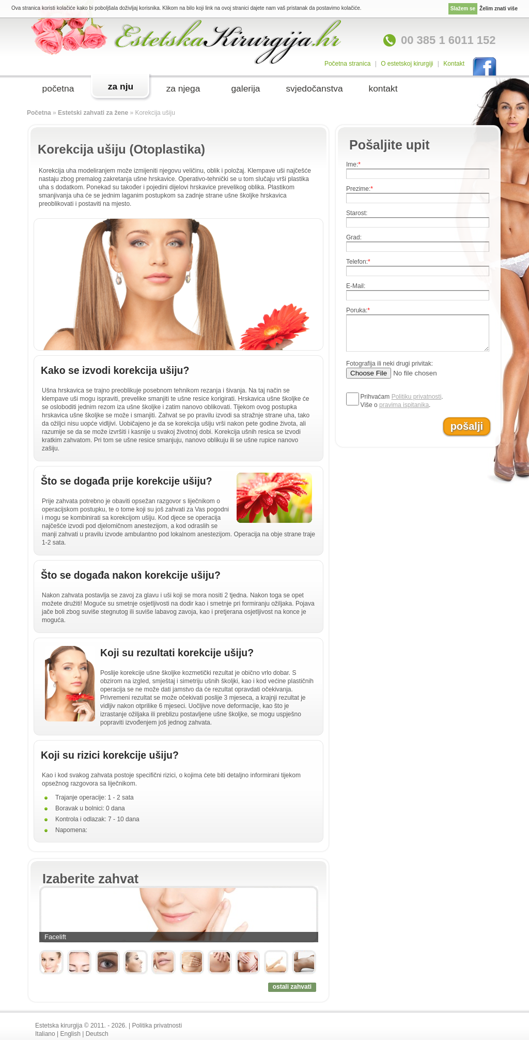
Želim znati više (498, 8)
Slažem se (462, 8)
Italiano (45, 1033)
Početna (39, 112)
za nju (120, 86)
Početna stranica (347, 63)
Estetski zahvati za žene (93, 112)
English (70, 1033)
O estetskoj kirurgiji (407, 63)
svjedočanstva (314, 88)
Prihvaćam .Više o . (402, 401)
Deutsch (97, 1033)
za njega (183, 88)
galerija (245, 88)
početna (58, 88)
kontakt (382, 88)
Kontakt (453, 63)
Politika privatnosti (157, 1025)
